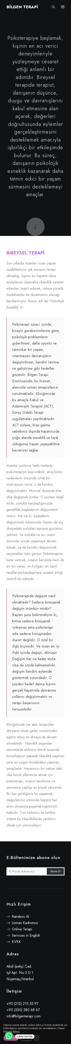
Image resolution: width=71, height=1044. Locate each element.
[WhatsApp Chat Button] (9, 1036)
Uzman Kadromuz (25, 923)
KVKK (16, 941)
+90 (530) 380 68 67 (23, 1010)
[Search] (52, 6)
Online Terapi (22, 929)
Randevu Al (20, 916)
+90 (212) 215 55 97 (22, 1003)
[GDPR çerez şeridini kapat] (36, 1038)
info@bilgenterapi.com (23, 1016)
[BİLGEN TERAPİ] (22, 7)
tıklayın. (16, 1031)
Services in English (26, 935)
